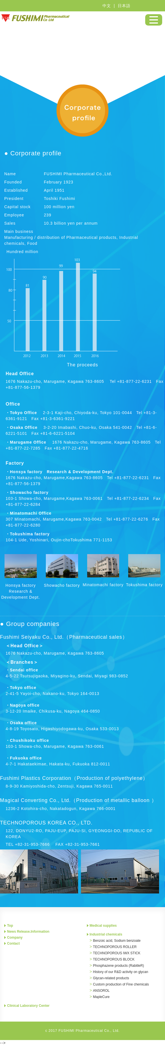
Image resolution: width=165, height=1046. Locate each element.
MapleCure (101, 997)
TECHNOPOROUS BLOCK (114, 959)
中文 (106, 5)
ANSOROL (101, 991)
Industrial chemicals (106, 934)
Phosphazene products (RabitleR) (118, 966)
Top (10, 926)
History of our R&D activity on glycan (120, 972)
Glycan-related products (111, 978)
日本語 (124, 5)
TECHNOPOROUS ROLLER (115, 947)
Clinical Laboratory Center (28, 1006)
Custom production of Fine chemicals (121, 984)
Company (15, 937)
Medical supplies (103, 926)
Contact (13, 943)
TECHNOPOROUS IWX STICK (116, 953)
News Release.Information (28, 932)
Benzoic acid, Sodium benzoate (117, 941)
